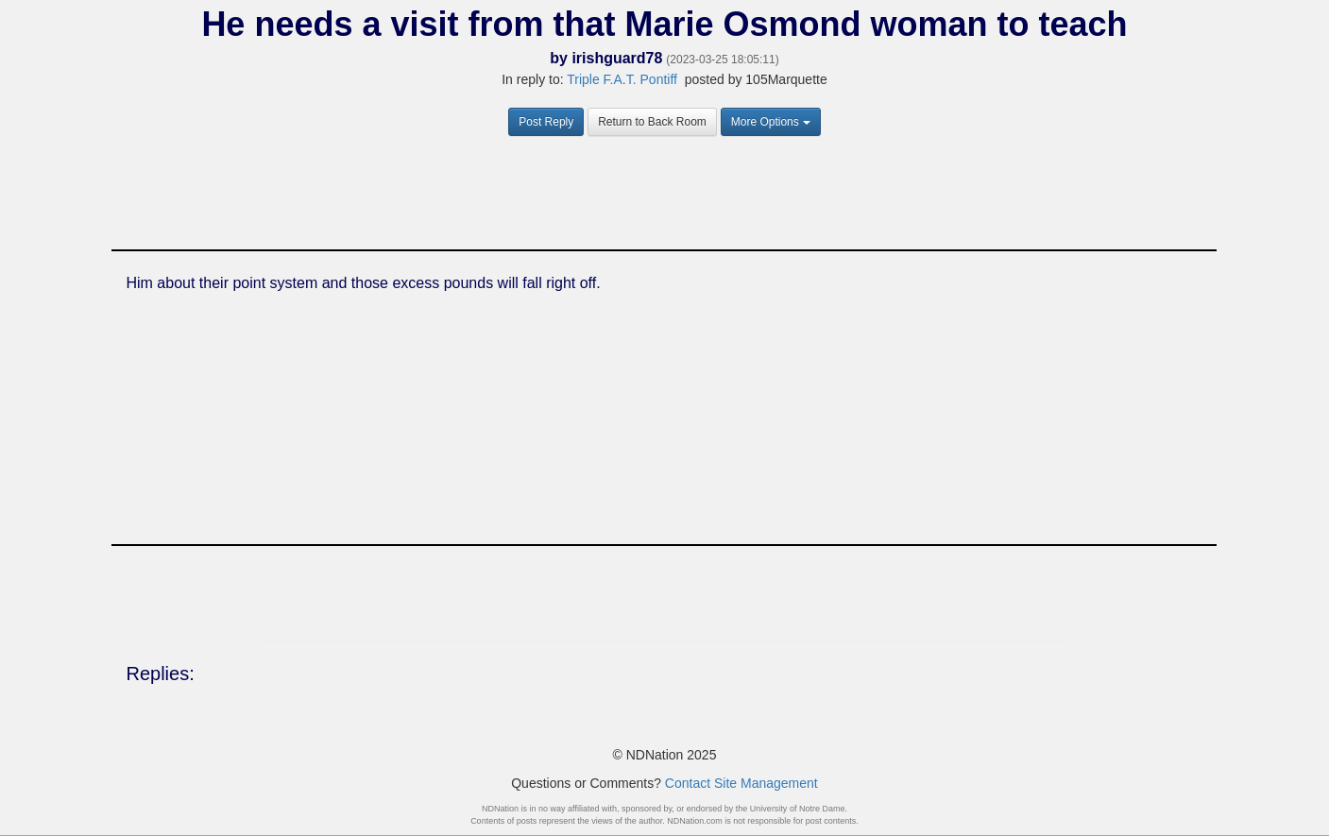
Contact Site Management (741, 783)
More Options (770, 121)
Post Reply (546, 121)
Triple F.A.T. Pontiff (622, 79)
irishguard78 (616, 58)
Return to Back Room (652, 121)
